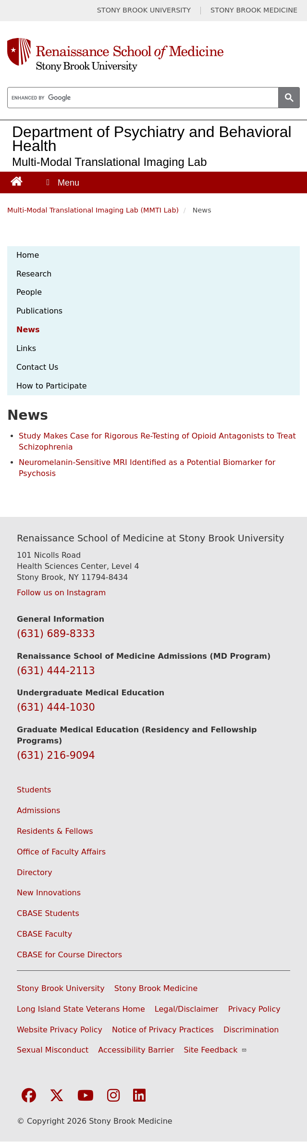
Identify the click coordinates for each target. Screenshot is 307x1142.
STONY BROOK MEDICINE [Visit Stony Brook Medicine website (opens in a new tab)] (253, 10)
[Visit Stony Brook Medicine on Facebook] (29, 1096)
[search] (142, 98)
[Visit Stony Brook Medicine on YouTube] (85, 1096)
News (28, 329)
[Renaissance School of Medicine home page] (153, 55)
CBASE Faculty (44, 934)
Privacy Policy (254, 1009)
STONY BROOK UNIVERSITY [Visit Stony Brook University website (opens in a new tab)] (144, 10)
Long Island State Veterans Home (81, 1009)
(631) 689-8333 (56, 634)
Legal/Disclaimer (187, 1009)
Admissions (38, 810)
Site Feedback (215, 1049)
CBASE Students (48, 913)
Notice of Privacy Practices (163, 1029)
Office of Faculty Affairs (61, 851)
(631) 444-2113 (56, 671)
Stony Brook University (61, 988)
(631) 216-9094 (56, 755)
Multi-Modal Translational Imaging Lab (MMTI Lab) (93, 210)
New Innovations (49, 892)
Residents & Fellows (55, 831)
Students (34, 789)
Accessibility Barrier (136, 1049)
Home (27, 255)
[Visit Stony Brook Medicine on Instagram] (113, 1096)
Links (26, 348)
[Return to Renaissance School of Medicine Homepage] (17, 180)
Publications (39, 310)
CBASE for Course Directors (69, 954)
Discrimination (251, 1029)
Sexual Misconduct (52, 1049)
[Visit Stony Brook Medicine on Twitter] (57, 1096)
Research (33, 273)
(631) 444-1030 (56, 707)
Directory (34, 872)
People (29, 292)
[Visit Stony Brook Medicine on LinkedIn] (139, 1096)
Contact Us (37, 367)
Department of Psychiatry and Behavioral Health (152, 138)
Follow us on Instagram (61, 592)
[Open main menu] (62, 182)
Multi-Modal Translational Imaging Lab (109, 161)
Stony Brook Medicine (156, 988)
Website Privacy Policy (59, 1029)
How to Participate (51, 385)
